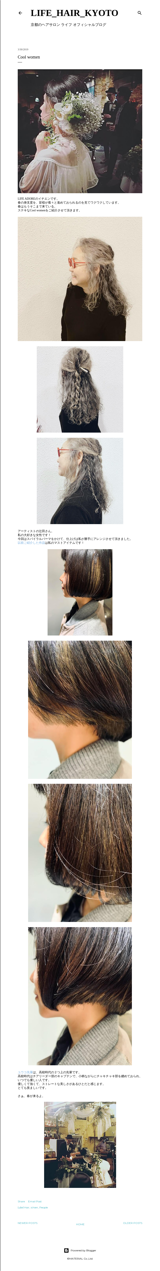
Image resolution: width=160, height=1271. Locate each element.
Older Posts (132, 1223)
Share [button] (21, 1201)
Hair (26, 1207)
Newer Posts (27, 1223)
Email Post (35, 1201)
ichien (34, 1207)
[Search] (139, 12)
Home (80, 1224)
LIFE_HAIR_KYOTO (74, 13)
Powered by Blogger (80, 1250)
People (43, 1207)
